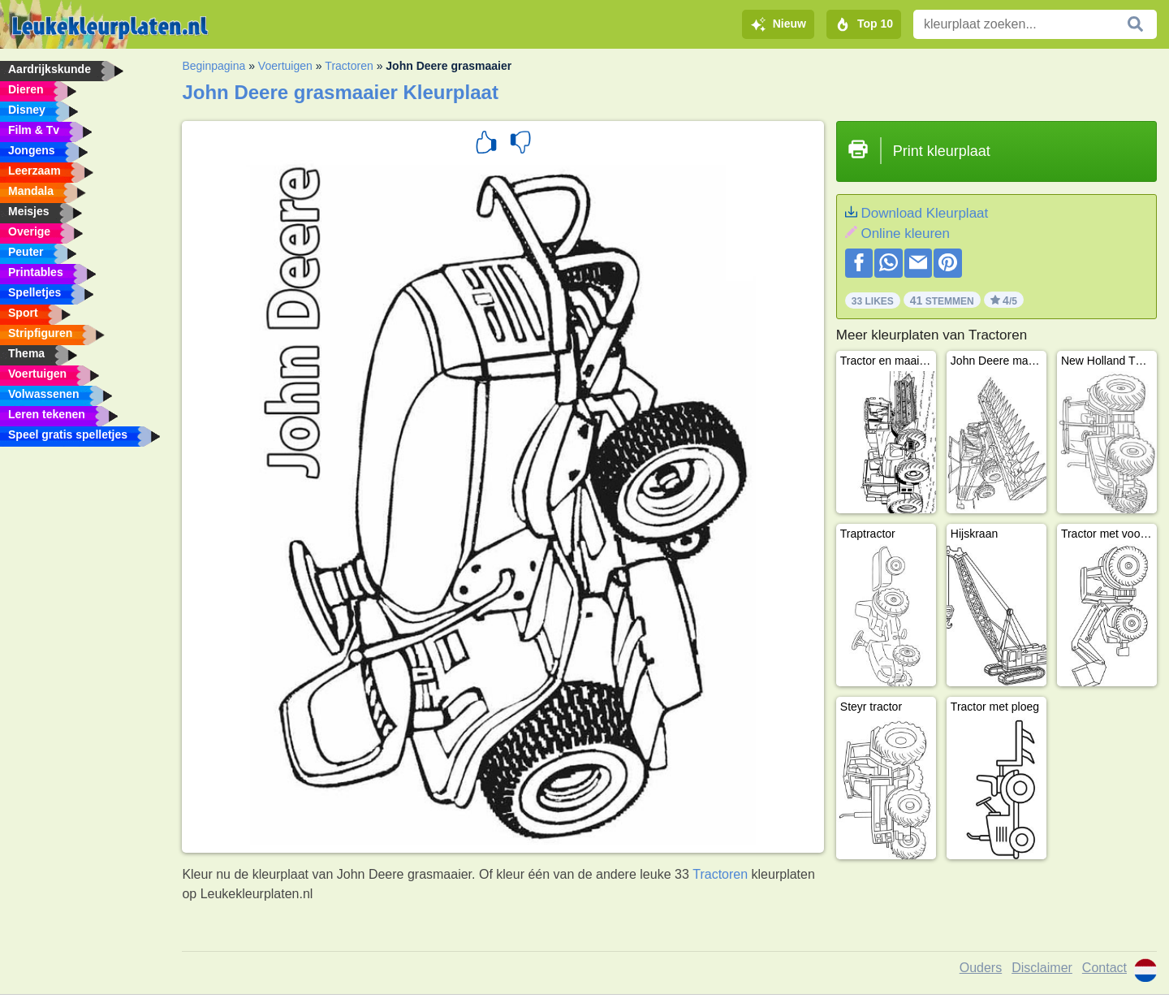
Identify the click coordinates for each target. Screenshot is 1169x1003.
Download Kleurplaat (924, 213)
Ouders (981, 968)
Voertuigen (285, 65)
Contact (1104, 968)
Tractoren (349, 65)
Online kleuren (905, 233)
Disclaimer (1042, 968)
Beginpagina (213, 65)
